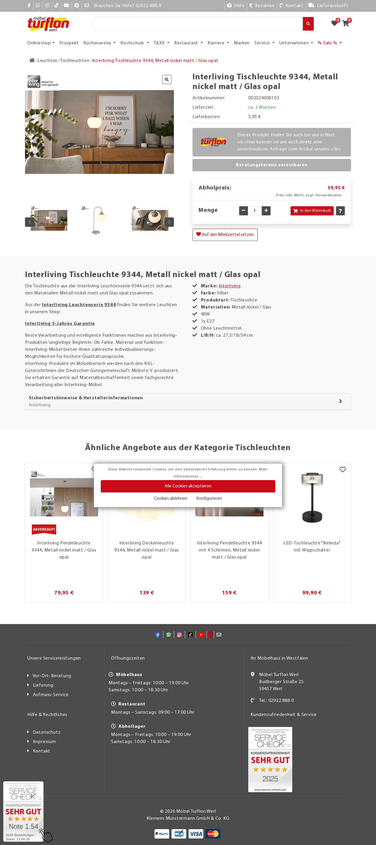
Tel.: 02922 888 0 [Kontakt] (276, 700)
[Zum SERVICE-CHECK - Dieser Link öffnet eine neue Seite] (23, 811)
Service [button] (262, 43)
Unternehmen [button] (294, 43)
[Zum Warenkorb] (347, 24)
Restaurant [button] (186, 43)
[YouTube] (66, 6)
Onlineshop (39, 43)
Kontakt (42, 751)
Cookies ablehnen (170, 498)
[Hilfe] (236, 6)
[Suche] (198, 24)
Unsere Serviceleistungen (54, 658)
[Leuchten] (48, 60)
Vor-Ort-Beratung (52, 676)
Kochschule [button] (132, 43)
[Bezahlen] (262, 6)
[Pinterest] (77, 6)
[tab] (188, 401)
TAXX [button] (160, 43)
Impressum (44, 742)
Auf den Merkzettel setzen (225, 234)
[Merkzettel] (343, 470)
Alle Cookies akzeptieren (188, 486)
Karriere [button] (217, 43)
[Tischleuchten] (74, 60)
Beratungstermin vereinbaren (272, 165)
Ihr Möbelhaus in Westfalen (279, 658)
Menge (208, 210)
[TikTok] (56, 6)
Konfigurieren (209, 498)
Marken (242, 43)
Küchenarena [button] (97, 43)
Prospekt (69, 43)
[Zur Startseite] (32, 60)
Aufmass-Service (51, 695)
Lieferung (43, 685)
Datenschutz (47, 732)
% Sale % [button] (328, 43)
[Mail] (87, 6)
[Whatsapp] (38, 6)
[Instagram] (47, 6)
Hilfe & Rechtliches (47, 714)
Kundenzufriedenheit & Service (284, 714)
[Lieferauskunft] (328, 6)
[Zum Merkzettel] (336, 24)
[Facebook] (29, 6)
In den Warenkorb (312, 211)
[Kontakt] (291, 6)
